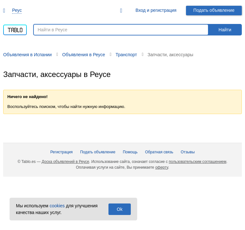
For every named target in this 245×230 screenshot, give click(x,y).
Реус (17, 10)
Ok (119, 209)
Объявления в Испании (27, 54)
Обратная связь (159, 152)
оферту (161, 167)
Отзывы (188, 152)
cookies (56, 205)
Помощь (130, 152)
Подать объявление (213, 10)
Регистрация (61, 152)
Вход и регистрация (156, 10)
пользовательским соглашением (197, 161)
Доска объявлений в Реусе (65, 161)
